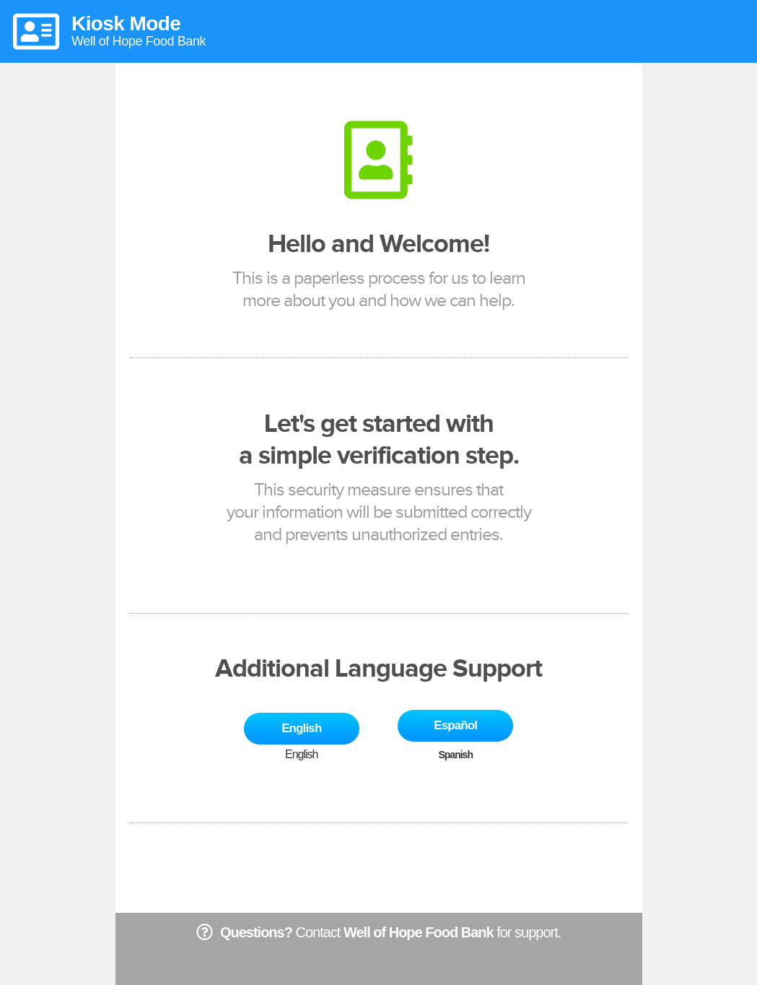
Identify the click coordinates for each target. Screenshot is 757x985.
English (301, 728)
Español (455, 725)
